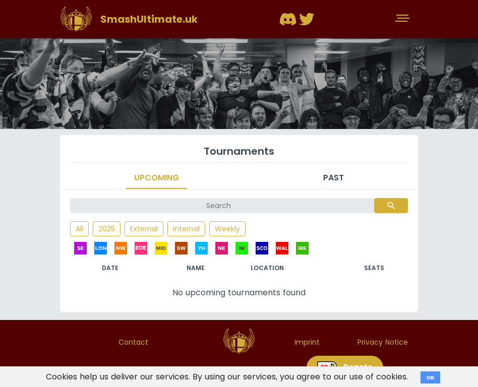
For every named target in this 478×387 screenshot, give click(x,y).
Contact (133, 342)
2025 (106, 229)
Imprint (307, 342)
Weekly (227, 229)
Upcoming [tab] (156, 177)
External (144, 229)
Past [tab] (333, 177)
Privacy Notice (382, 342)
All (79, 229)
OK (430, 377)
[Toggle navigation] (403, 19)
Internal (186, 229)
